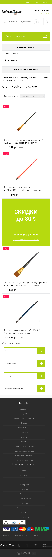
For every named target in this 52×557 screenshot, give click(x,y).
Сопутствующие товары (24, 451)
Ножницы (8, 376)
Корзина (26, 553)
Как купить (24, 484)
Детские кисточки (12, 60)
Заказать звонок (43, 13)
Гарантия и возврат (24, 499)
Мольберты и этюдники (24, 446)
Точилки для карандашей (14, 388)
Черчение (24, 432)
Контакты (24, 480)
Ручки (24, 414)
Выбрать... (28, 2)
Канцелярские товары (24, 456)
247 (13, 147)
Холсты (24, 442)
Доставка (24, 489)
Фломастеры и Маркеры (24, 418)
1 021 (12, 194)
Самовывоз (24, 494)
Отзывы (24, 503)
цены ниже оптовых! (26, 239)
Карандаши (24, 409)
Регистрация (45, 2)
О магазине (24, 475)
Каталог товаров (26, 36)
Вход (36, 2)
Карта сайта (24, 517)
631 (11, 290)
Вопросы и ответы (24, 508)
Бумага (24, 423)
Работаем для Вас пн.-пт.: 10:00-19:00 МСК (20, 535)
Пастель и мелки (24, 428)
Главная (24, 470)
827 (13, 337)
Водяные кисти (11, 54)
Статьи (24, 513)
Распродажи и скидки (24, 460)
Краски (24, 437)
